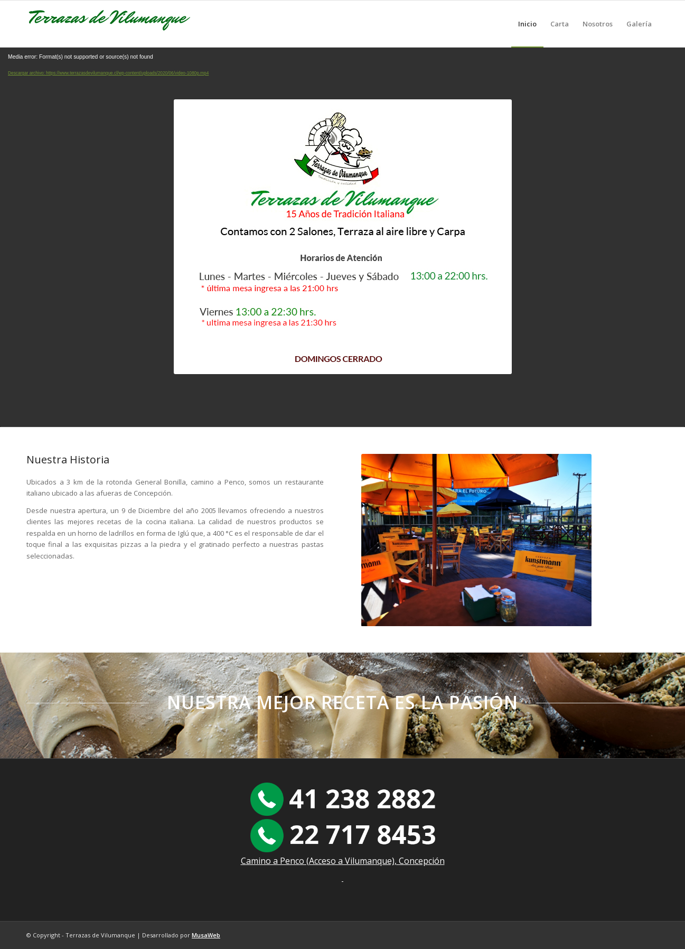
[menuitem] (527, 24)
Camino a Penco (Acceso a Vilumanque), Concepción (343, 861)
